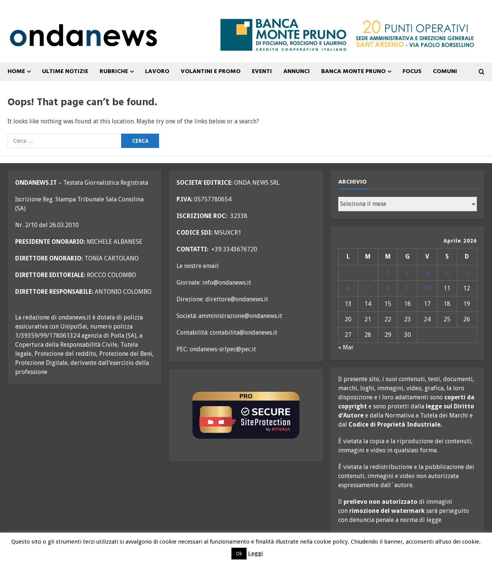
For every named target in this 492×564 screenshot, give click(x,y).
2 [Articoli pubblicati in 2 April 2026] (407, 272)
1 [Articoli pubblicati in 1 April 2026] (387, 272)
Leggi (255, 553)
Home (16, 71)
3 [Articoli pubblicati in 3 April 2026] (427, 272)
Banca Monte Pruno (353, 71)
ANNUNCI (296, 71)
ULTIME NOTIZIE (65, 71)
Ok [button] (239, 553)
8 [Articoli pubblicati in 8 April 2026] (387, 288)
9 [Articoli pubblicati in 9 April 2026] (407, 288)
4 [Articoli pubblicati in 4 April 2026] (447, 272)
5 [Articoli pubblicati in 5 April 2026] (467, 272)
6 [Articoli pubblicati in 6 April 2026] (348, 288)
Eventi (262, 71)
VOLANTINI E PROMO (211, 71)
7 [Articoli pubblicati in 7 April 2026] (368, 288)
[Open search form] (481, 71)
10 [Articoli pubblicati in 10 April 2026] (427, 288)
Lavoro (157, 71)
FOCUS (412, 71)
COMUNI (445, 71)
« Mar (346, 347)
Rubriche (114, 71)
